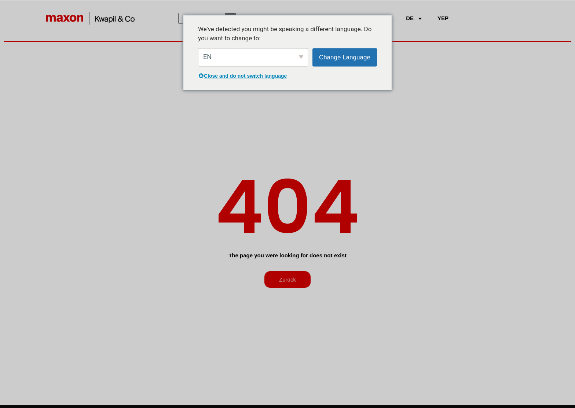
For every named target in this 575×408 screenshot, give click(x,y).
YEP (442, 18)
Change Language (344, 57)
